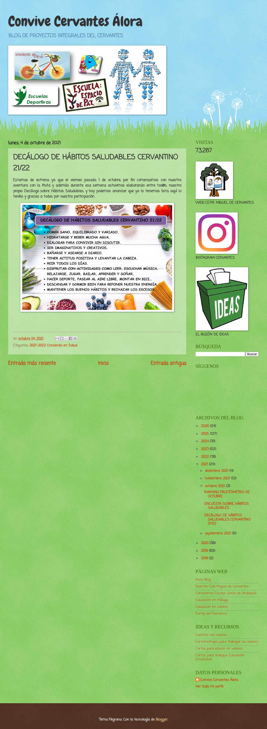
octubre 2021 (215, 486)
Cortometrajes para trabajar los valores (227, 641)
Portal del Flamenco (211, 613)
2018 (205, 558)
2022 (205, 456)
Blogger (161, 719)
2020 (205, 543)
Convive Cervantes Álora (75, 21)
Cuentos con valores (211, 635)
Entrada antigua (168, 363)
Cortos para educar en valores (219, 648)
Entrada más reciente (32, 363)
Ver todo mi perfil (209, 686)
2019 (205, 550)
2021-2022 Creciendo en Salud (53, 345)
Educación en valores (212, 606)
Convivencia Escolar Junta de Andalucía (226, 593)
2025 (205, 433)
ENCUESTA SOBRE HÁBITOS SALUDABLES (226, 506)
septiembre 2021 (218, 533)
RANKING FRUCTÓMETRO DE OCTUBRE (227, 494)
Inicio (103, 363)
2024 (205, 441)
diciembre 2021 (217, 470)
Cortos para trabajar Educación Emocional (220, 657)
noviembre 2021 (218, 478)
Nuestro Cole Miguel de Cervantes (222, 586)
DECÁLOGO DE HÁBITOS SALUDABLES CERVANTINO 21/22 (227, 519)
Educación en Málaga (212, 600)
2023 (205, 449)
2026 (205, 426)
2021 (205, 464)
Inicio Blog (203, 579)
